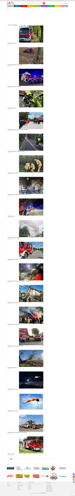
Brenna (8, 0)
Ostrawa (44, 0)
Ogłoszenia (29, 487)
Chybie (11, 0)
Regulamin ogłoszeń (49, 486)
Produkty (19, 486)
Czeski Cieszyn (18, 0)
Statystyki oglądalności (21, 485)
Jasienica (37, 0)
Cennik (18, 487)
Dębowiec (23, 0)
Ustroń (54, 0)
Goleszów (26, 0)
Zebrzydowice (60, 0)
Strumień (51, 0)
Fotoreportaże (30, 486)
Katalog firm (30, 488)
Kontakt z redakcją (9, 485)
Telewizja (29, 485)
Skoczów (47, 0)
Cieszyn (14, 0)
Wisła (56, 0)
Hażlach (30, 0)
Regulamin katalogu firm (49, 488)
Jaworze (40, 0)
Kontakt (19, 488)
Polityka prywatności (49, 485)
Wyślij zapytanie (20, 489)
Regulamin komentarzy (49, 487)
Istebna (33, 0)
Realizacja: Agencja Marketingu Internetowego (37, 493)
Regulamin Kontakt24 (49, 491)
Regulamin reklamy (49, 489)
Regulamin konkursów (49, 490)
